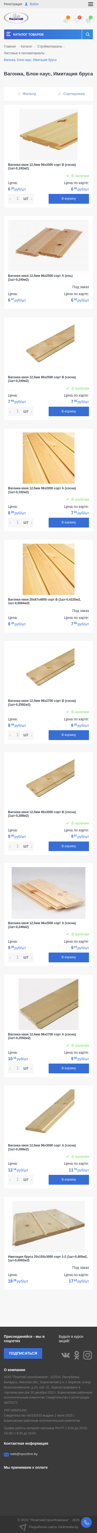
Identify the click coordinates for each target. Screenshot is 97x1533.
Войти (32, 4)
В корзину (69, 198)
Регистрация (13, 4)
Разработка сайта (48, 1527)
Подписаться (23, 1353)
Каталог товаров (28, 34)
